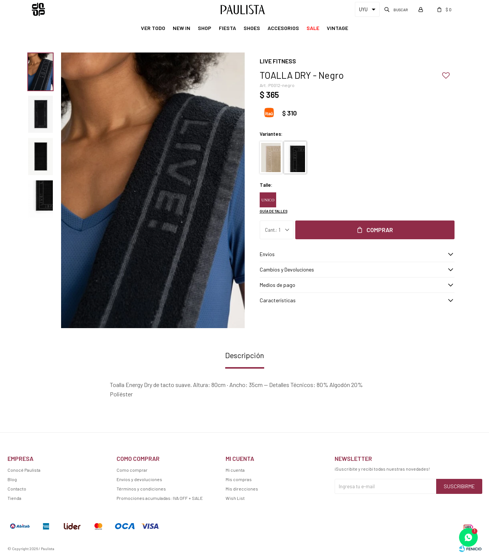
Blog (12, 479)
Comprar (379, 229)
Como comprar (132, 469)
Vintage (337, 28)
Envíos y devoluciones (139, 479)
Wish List (235, 498)
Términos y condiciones (141, 488)
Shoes (252, 28)
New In (181, 28)
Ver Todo (153, 28)
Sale (313, 28)
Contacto (16, 488)
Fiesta (227, 28)
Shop (204, 28)
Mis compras (239, 479)
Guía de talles (273, 211)
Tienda (14, 498)
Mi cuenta (235, 469)
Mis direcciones (242, 488)
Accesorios (283, 28)
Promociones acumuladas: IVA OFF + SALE (160, 498)
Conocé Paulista (23, 469)
